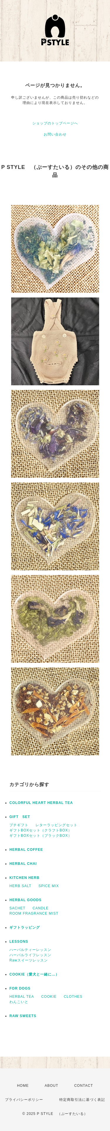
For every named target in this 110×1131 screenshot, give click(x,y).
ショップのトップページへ (55, 123)
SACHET (17, 908)
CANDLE (41, 908)
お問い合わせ (55, 134)
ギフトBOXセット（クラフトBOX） (40, 830)
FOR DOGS (20, 988)
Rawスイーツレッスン (28, 960)
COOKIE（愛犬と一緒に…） (34, 974)
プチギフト (18, 825)
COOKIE (49, 997)
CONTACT (83, 1086)
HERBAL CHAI (23, 864)
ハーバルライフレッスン (30, 955)
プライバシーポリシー (24, 1100)
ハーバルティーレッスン (30, 950)
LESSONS (18, 942)
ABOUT (51, 1086)
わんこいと (18, 1002)
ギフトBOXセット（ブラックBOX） (40, 836)
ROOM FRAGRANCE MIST (33, 913)
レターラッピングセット (56, 825)
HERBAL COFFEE (26, 850)
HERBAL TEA (21, 997)
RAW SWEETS (22, 1016)
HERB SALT (20, 886)
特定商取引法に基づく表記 (82, 1100)
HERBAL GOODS (25, 900)
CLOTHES (73, 997)
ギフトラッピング (24, 927)
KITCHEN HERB (24, 878)
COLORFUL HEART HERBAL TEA (41, 803)
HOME (23, 1086)
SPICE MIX (48, 886)
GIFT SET (19, 817)
